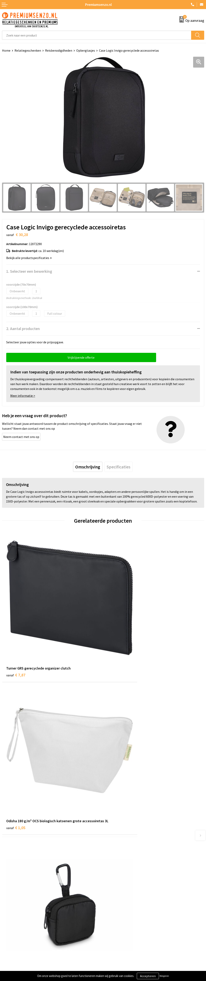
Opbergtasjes (85, 50)
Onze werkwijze (13, 909)
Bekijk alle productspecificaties (29, 258)
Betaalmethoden (14, 915)
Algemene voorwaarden (121, 897)
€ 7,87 (15, 640)
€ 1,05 (116, 645)
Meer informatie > (22, 396)
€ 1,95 (15, 765)
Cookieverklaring (117, 903)
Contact (7, 897)
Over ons (111, 837)
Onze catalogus (116, 843)
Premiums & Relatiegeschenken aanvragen (134, 855)
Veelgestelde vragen (119, 849)
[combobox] (96, 35)
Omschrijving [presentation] (87, 467)
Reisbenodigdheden (58, 50)
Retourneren (11, 921)
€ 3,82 (116, 765)
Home (6, 50)
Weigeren (164, 975)
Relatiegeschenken (27, 50)
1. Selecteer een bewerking (29, 271)
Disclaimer (112, 915)
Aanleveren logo (13, 903)
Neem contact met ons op (21, 437)
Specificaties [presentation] (118, 467)
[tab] (87, 467)
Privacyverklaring (117, 909)
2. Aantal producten (23, 328)
